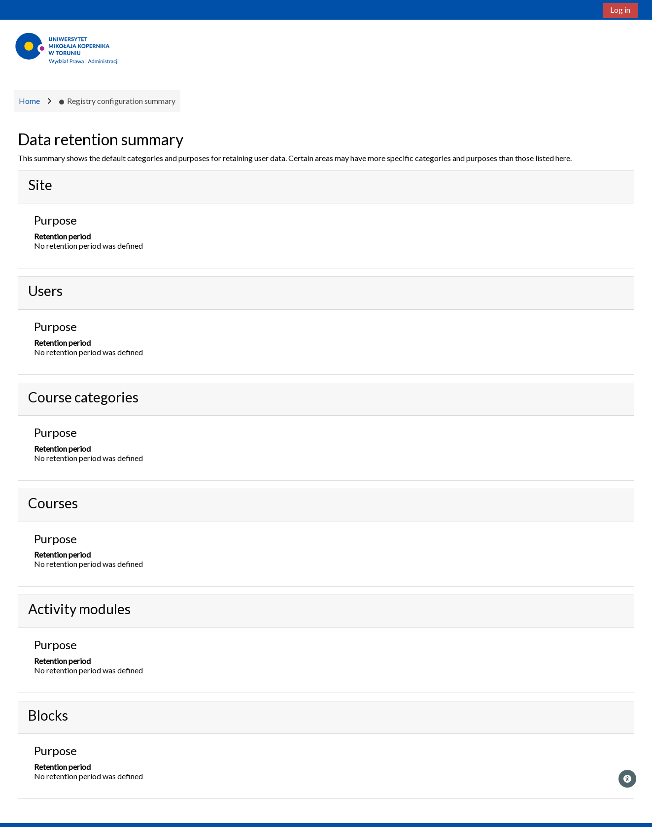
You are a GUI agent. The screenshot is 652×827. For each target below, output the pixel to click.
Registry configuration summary (117, 100)
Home (29, 100)
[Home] (68, 47)
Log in (620, 9)
